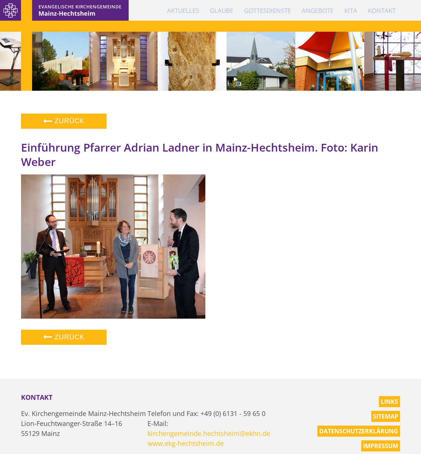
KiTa (350, 10)
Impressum (380, 446)
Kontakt (382, 10)
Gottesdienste (267, 10)
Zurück (63, 121)
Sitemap (385, 416)
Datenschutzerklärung (358, 431)
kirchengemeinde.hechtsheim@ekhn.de (208, 433)
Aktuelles (183, 10)
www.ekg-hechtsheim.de (185, 443)
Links (389, 402)
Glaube (221, 10)
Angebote (318, 10)
